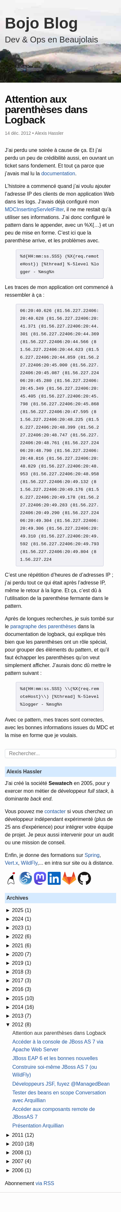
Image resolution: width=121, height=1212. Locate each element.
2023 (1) (21, 927)
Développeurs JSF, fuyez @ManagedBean (61, 1084)
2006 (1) (21, 1170)
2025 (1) (21, 910)
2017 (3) (21, 980)
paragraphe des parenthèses (43, 626)
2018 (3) (21, 972)
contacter (55, 811)
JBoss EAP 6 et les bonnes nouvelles (55, 1058)
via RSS (44, 1183)
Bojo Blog (41, 23)
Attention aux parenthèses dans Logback (59, 1033)
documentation (58, 173)
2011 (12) (23, 1135)
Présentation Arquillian (38, 1125)
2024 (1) (21, 919)
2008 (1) (21, 1152)
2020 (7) (21, 954)
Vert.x (11, 863)
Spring (92, 855)
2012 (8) (21, 1024)
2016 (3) (21, 989)
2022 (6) (21, 936)
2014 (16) (23, 1007)
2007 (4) (21, 1161)
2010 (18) (23, 1144)
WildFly (29, 863)
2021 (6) (21, 945)
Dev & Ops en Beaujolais (51, 39)
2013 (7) (21, 1016)
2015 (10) (23, 998)
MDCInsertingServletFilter (34, 209)
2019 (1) (21, 963)
